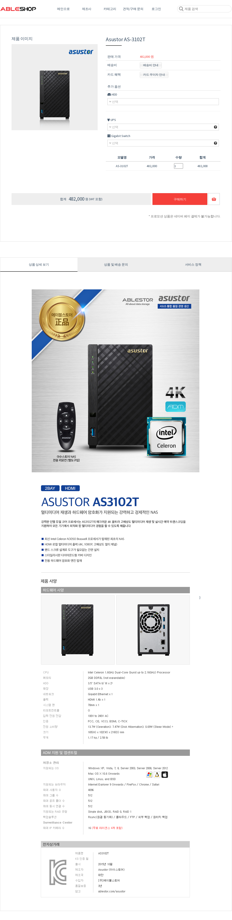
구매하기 (180, 199)
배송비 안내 (150, 65)
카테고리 (110, 9)
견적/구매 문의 (133, 9)
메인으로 (63, 9)
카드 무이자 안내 (154, 75)
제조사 (87, 9)
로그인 (156, 9)
